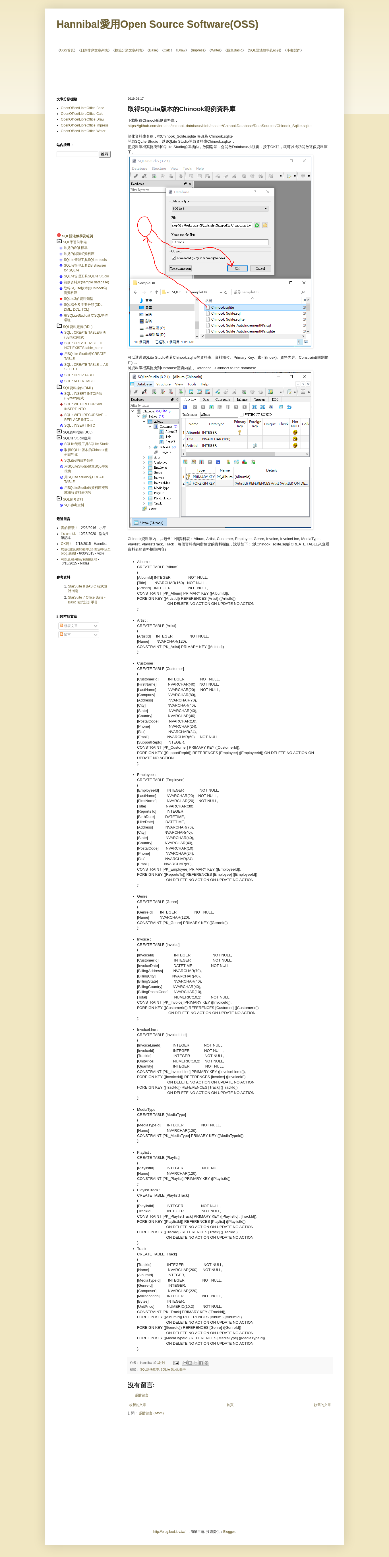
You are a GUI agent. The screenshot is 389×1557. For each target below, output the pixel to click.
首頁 (230, 1405)
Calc (167, 50)
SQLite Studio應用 (77, 438)
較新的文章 (137, 1405)
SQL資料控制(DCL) (77, 432)
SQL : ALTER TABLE (80, 381)
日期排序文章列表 (94, 50)
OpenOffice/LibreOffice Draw (82, 119)
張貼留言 (141, 1395)
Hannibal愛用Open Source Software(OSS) (157, 24)
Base (153, 50)
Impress (198, 50)
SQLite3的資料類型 (78, 299)
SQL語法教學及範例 (264, 50)
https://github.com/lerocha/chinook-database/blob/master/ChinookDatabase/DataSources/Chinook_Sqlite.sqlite (220, 126)
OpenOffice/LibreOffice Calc (82, 114)
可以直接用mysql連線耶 (79, 559)
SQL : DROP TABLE (79, 375)
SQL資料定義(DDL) (77, 327)
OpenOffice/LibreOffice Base (82, 108)
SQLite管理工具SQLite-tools (85, 260)
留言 (65, 635)
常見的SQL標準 (76, 248)
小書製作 (293, 50)
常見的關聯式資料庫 (79, 254)
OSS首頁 (67, 50)
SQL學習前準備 (75, 242)
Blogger (229, 1532)
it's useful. (68, 534)
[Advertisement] (194, 74)
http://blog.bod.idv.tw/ (169, 1532)
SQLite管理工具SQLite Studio (86, 276)
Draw (181, 50)
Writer (215, 50)
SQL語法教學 (149, 1369)
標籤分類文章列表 (128, 50)
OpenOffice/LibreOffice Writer (83, 131)
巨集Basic (234, 50)
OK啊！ (67, 544)
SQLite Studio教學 (173, 1369)
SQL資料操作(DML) (78, 388)
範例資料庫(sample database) (86, 282)
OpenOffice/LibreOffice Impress (85, 125)
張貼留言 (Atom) (151, 1413)
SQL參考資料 (73, 499)
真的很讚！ (69, 528)
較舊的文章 (322, 1405)
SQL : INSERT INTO (79, 425)
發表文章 (69, 626)
